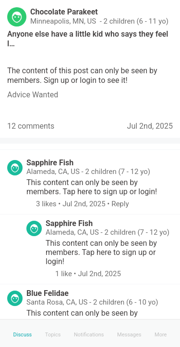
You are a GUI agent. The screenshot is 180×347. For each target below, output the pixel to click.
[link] (32, 94)
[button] (31, 204)
